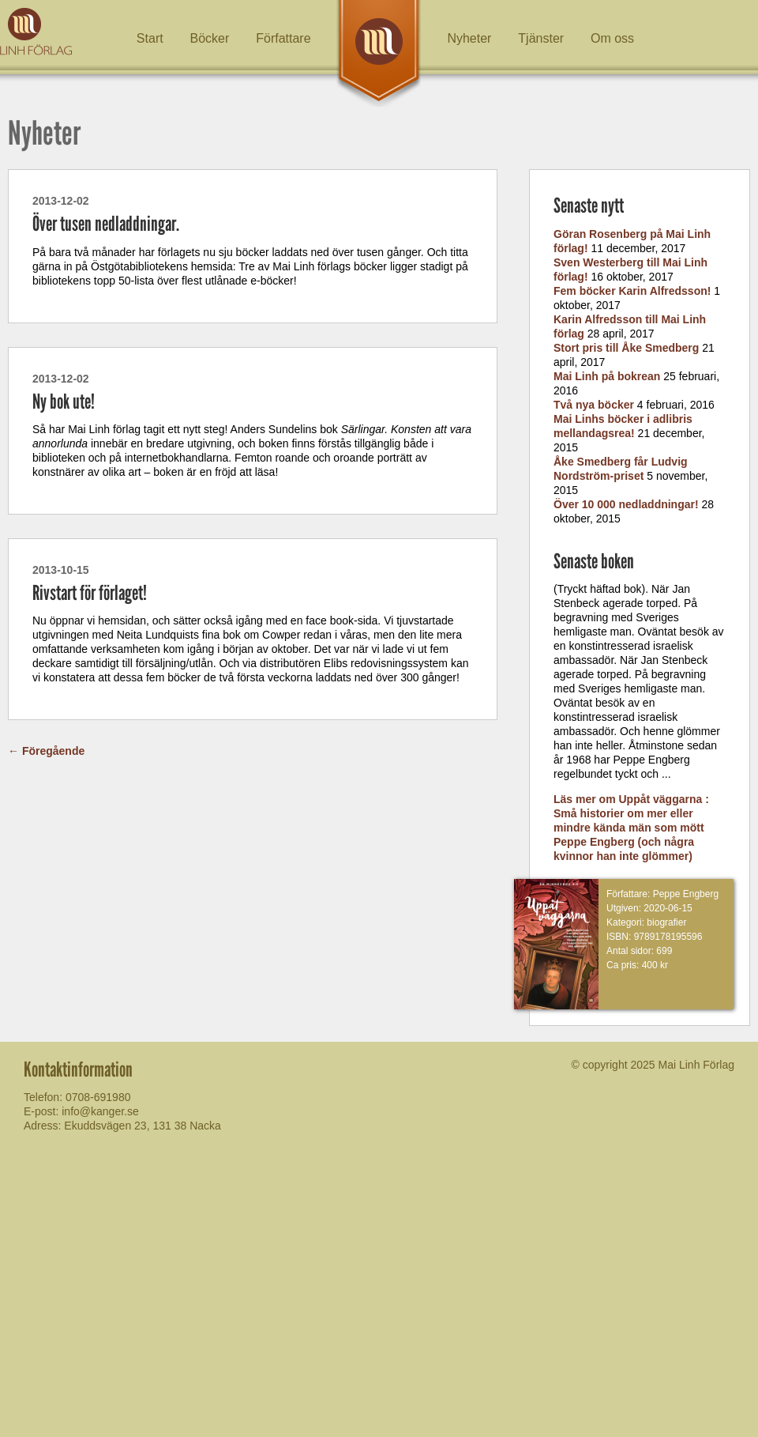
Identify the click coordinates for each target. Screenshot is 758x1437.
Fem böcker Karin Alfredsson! (632, 291)
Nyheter (469, 38)
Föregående (46, 751)
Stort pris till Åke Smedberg (626, 347)
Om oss (612, 38)
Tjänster (541, 38)
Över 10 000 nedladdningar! (626, 504)
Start (150, 38)
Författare (283, 38)
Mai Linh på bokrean (606, 376)
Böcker (210, 38)
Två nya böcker (593, 404)
